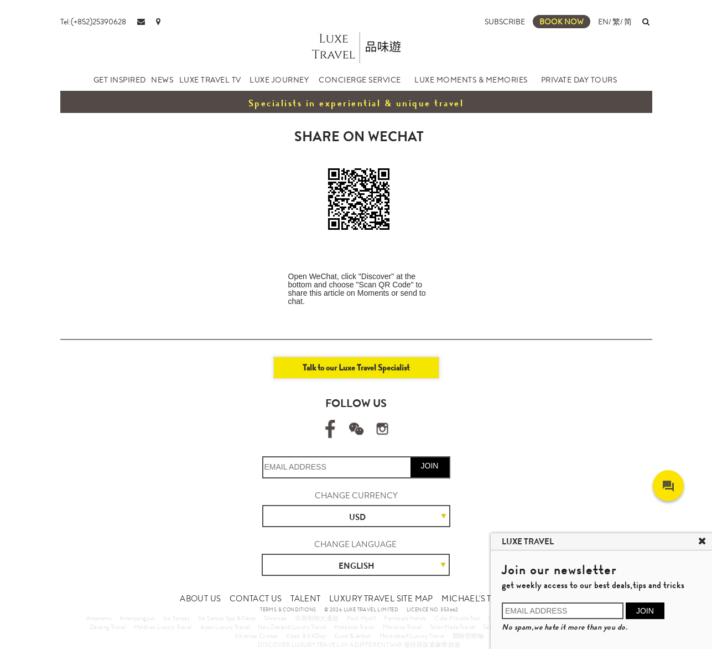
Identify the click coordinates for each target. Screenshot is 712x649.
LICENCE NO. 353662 (433, 609)
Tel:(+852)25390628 (93, 21)
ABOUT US (200, 599)
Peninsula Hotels (405, 618)
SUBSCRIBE (505, 21)
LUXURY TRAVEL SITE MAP (381, 599)
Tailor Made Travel (452, 626)
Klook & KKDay (306, 635)
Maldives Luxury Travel (163, 626)
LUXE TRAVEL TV (210, 79)
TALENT (305, 599)
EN (603, 21)
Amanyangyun (137, 618)
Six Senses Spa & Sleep (227, 618)
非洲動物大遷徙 (317, 618)
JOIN (430, 465)
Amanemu (99, 618)
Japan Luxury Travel (225, 626)
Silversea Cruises (256, 635)
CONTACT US (256, 599)
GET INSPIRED (119, 79)
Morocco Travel (402, 626)
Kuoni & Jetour (353, 635)
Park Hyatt (361, 618)
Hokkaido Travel (354, 626)
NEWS (162, 79)
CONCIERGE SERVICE (360, 79)
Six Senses (176, 618)
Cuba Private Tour (457, 618)
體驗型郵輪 (468, 635)
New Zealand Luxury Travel (292, 626)
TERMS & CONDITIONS (288, 609)
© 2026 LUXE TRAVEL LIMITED (361, 609)
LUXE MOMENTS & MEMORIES (471, 79)
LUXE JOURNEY (279, 79)
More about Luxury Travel (412, 635)
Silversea (275, 618)
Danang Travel (108, 626)
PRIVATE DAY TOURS (579, 79)
